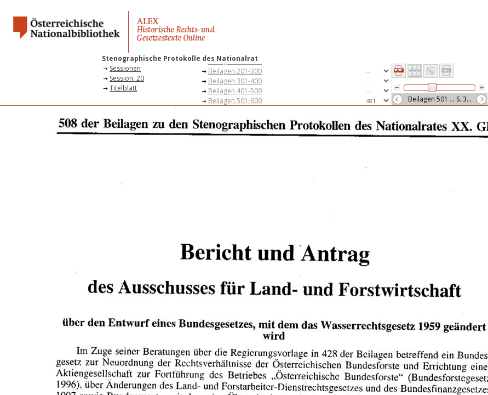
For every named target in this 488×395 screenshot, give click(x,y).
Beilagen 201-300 (235, 71)
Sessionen (125, 68)
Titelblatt (123, 88)
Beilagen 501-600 (235, 100)
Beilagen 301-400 (235, 81)
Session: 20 (127, 78)
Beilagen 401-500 (235, 90)
